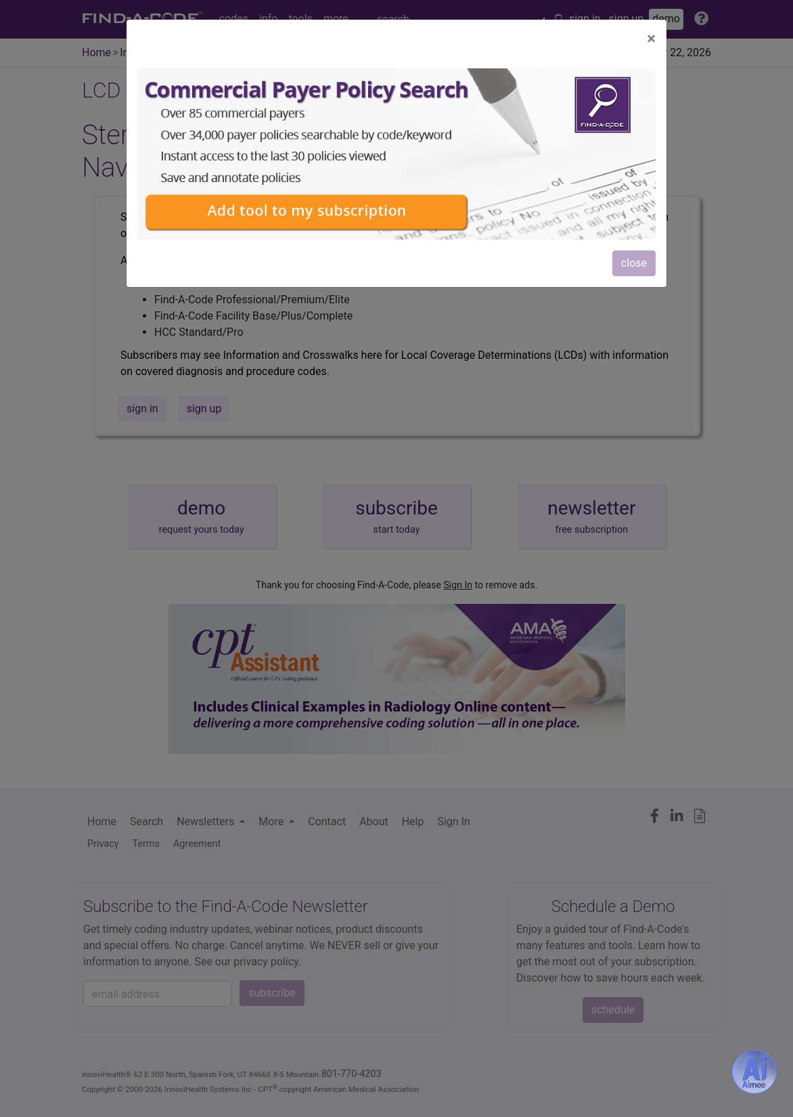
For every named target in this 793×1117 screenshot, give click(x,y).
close (634, 263)
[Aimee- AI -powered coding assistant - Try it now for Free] (754, 1072)
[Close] (651, 39)
